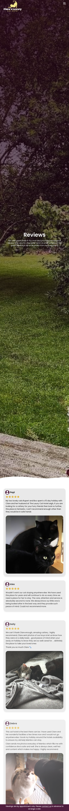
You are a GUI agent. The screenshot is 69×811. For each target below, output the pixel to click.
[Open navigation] (64, 3)
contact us (46, 806)
